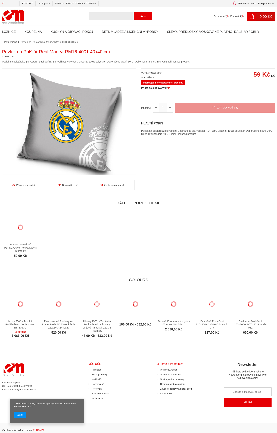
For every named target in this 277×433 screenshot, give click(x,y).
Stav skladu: (148, 77)
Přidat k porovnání (24, 185)
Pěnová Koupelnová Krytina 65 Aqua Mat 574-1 (173, 323)
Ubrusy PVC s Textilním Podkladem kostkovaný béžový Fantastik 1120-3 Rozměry (97, 326)
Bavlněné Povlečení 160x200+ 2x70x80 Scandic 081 (250, 324)
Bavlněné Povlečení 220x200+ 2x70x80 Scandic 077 (212, 324)
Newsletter (248, 372)
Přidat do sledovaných (155, 87)
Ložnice (9, 32)
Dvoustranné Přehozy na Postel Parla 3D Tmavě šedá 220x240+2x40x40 (58, 324)
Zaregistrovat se (266, 3)
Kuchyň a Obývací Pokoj (72, 32)
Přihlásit (248, 402)
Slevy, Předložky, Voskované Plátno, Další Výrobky (213, 32)
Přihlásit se (244, 3)
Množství (146, 107)
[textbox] (119, 16)
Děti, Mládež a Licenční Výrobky (130, 32)
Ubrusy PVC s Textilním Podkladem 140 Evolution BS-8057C (20, 324)
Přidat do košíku (225, 107)
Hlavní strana (10, 42)
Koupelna (33, 32)
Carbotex (156, 73)
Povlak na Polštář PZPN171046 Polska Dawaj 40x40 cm (20, 247)
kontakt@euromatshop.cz (23, 389)
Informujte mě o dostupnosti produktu (163, 83)
